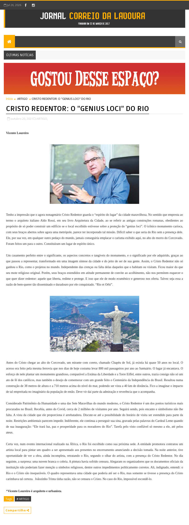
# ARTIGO (23, 499)
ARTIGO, (42, 119)
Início (9, 99)
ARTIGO (22, 99)
